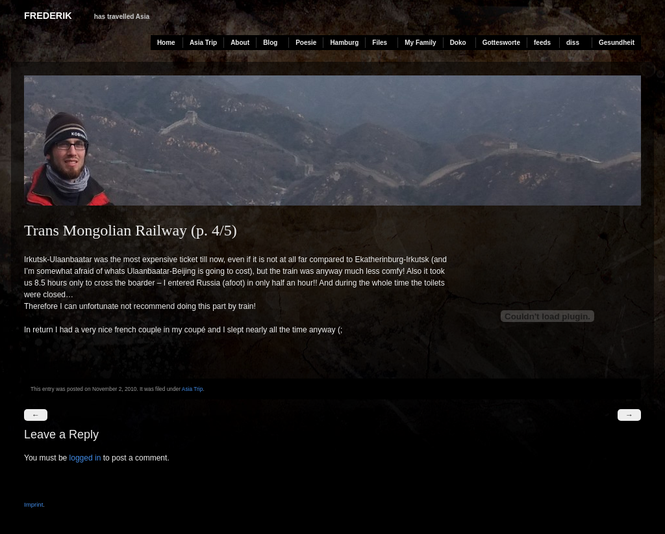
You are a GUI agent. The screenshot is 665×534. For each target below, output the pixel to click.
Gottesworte (501, 42)
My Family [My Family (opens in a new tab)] (420, 42)
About (240, 42)
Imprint (33, 504)
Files (379, 42)
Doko (458, 42)
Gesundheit (616, 42)
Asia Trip (203, 42)
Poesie (305, 42)
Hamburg (344, 42)
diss (572, 42)
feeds (542, 42)
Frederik (48, 15)
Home (166, 42)
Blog (270, 42)
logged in (85, 457)
